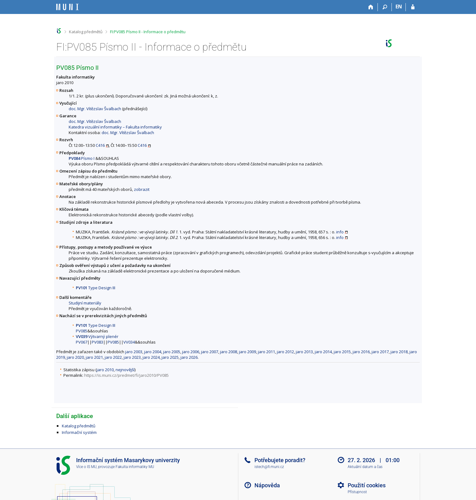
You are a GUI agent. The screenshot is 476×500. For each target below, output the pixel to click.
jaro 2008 (228, 351)
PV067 (81, 342)
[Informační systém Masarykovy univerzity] (67, 7)
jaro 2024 (151, 357)
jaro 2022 (113, 357)
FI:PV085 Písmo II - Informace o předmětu (147, 31)
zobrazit (141, 189)
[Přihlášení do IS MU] (413, 7)
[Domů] (371, 7)
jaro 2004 (152, 351)
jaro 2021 (94, 357)
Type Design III (95, 288)
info (340, 232)
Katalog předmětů (86, 31)
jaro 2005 (171, 351)
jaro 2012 (285, 351)
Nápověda (267, 485)
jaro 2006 (190, 351)
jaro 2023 (132, 357)
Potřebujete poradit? (279, 460)
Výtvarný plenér (97, 336)
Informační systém (79, 432)
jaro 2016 (361, 351)
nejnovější (125, 369)
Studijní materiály (85, 303)
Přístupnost (357, 492)
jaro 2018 (399, 351)
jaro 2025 (170, 357)
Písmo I (81, 158)
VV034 (129, 342)
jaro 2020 (75, 357)
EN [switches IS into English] (399, 6)
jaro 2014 (323, 351)
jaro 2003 (133, 351)
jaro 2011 (266, 351)
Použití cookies (367, 485)
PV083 (97, 342)
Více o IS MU (86, 467)
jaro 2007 (209, 351)
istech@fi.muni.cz (269, 467)
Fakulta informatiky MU (135, 467)
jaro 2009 (247, 351)
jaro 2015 (342, 351)
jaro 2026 (189, 357)
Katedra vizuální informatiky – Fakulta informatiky (115, 127)
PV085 (81, 331)
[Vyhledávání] (385, 7)
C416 (100, 145)
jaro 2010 (105, 369)
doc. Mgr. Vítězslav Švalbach (95, 108)
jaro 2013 (304, 351)
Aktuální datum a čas (365, 467)
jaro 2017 (380, 351)
